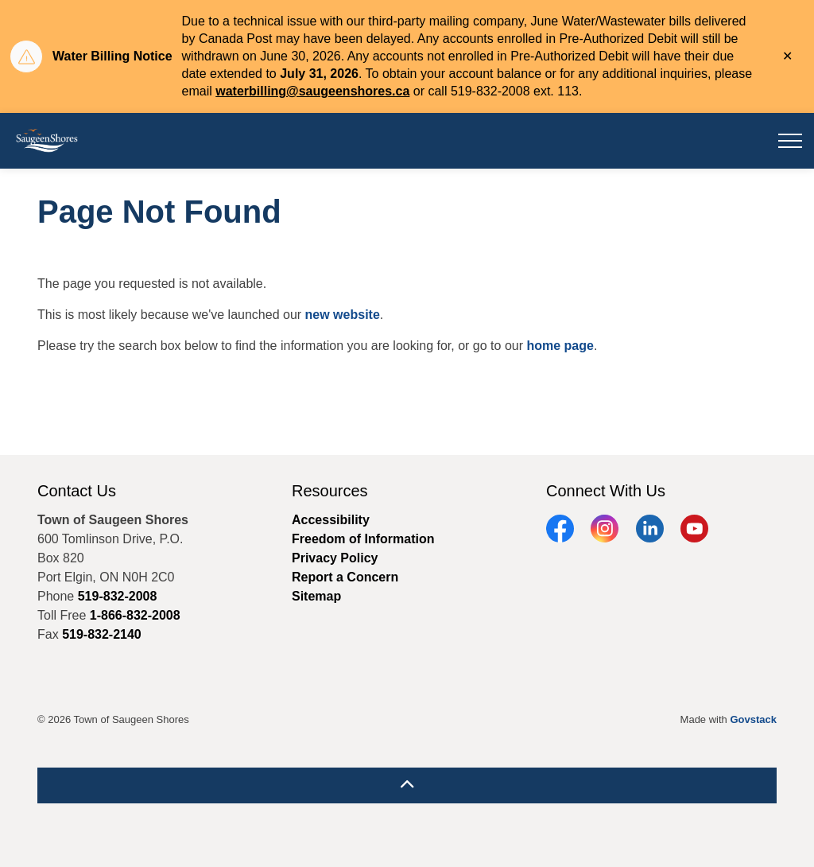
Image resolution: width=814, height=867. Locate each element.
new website (342, 314)
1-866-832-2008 (135, 615)
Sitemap (316, 596)
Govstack (753, 719)
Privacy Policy (335, 558)
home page (559, 345)
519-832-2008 (117, 596)
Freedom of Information (363, 539)
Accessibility (331, 520)
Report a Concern (345, 577)
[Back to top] (407, 785)
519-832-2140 (101, 634)
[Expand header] (790, 141)
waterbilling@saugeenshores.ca (312, 91)
